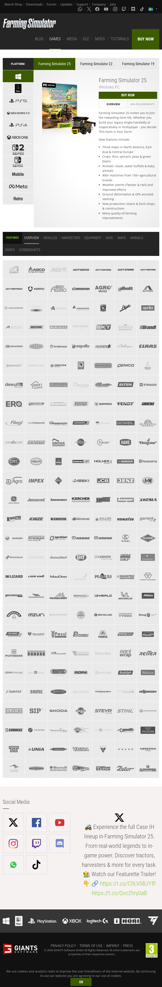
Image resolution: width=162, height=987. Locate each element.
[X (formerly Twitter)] (89, 9)
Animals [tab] (136, 238)
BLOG (39, 38)
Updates (66, 4)
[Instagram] (115, 9)
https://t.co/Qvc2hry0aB (119, 893)
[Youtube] (106, 9)
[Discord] (133, 9)
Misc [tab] (109, 238)
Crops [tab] (10, 250)
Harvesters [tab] (70, 238)
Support (82, 4)
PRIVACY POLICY (63, 945)
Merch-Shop (13, 4)
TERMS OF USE (91, 945)
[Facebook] (97, 9)
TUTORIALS (120, 38)
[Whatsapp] (80, 9)
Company (99, 4)
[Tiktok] (142, 9)
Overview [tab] (113, 104)
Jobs (113, 4)
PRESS (128, 945)
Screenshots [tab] (29, 250)
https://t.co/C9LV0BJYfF (128, 883)
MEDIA (72, 38)
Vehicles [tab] (50, 238)
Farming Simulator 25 (54, 64)
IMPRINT (112, 945)
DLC (86, 38)
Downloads (34, 4)
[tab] (14, 269)
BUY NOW (146, 39)
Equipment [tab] (92, 238)
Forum (51, 4)
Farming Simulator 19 (138, 64)
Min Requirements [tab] (142, 104)
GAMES (55, 38)
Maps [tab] (121, 238)
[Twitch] (124, 9)
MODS (100, 38)
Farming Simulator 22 (96, 64)
